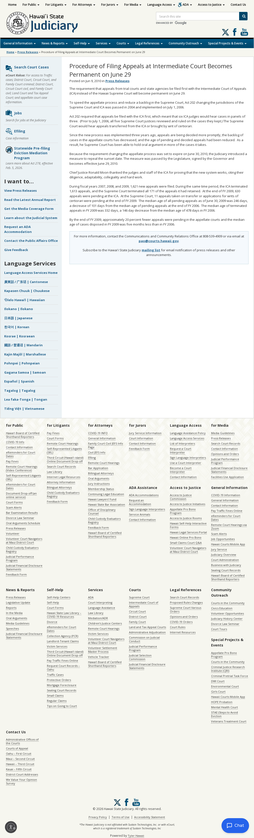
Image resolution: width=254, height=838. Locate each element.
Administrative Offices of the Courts (22, 741)
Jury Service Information (145, 433)
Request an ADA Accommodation (18, 229)
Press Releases (27, 52)
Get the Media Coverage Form (29, 208)
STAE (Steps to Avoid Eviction (224, 714)
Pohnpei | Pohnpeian (22, 363)
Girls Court (218, 691)
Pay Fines (12, 461)
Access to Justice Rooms (186, 518)
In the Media (14, 613)
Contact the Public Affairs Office (31, 240)
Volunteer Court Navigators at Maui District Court (24, 540)
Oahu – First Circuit (18, 753)
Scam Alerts (14, 507)
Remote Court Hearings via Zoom (229, 526)
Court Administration (225, 560)
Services (103, 43)
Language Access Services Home (31, 272)
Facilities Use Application (227, 477)
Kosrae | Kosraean (19, 336)
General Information (19, 43)
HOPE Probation (221, 702)
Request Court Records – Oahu (63, 667)
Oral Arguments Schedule (23, 523)
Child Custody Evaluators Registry (22, 549)
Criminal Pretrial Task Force (229, 676)
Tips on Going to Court (62, 706)
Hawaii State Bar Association (106, 504)
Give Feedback (16, 250)
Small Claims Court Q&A (186, 543)
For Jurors (109, 4)
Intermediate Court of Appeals (143, 604)
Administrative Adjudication (147, 632)
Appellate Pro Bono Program (183, 511)
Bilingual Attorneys (59, 487)
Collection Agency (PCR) (62, 636)
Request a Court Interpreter (180, 450)
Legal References (149, 43)
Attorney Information (61, 482)
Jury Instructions (99, 483)
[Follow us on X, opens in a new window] (225, 32)
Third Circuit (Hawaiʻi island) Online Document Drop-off (65, 459)
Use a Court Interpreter (185, 463)
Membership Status (101, 489)
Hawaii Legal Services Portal (188, 532)
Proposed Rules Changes (186, 602)
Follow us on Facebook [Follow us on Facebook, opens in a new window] (234, 32)
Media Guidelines (222, 433)
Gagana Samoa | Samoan (25, 372)
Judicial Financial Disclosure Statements (24, 567)
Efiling (15, 131)
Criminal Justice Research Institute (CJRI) (228, 669)
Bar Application (98, 468)
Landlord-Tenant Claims (63, 641)
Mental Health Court (224, 707)
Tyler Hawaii (136, 836)
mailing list (151, 250)
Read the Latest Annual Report (30, 199)
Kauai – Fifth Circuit (19, 769)
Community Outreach (185, 43)
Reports (11, 608)
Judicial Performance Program (20, 558)
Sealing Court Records (225, 570)
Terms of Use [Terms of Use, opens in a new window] (120, 817)
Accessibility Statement (149, 817)
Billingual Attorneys (101, 473)
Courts (123, 43)
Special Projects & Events (227, 43)
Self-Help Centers (58, 597)
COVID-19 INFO (98, 433)
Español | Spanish (19, 381)
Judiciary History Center (227, 618)
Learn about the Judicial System (30, 218)
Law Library (54, 472)
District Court (138, 616)
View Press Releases (20, 190)
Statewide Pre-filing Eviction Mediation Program (27, 153)
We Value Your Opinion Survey (21, 781)
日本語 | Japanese (18, 318)
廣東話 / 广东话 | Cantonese (26, 282)
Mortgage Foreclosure (61, 685)
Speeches (12, 628)
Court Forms (14, 502)
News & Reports (55, 43)
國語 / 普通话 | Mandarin (23, 345)
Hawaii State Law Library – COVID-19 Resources (64, 614)
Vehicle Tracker (98, 657)
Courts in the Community (228, 603)
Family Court (137, 622)
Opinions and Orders (225, 454)
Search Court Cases (27, 68)
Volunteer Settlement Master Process (102, 649)
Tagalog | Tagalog (19, 390)
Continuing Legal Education (106, 494)
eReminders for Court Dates (20, 454)
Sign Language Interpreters (188, 457)
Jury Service (219, 549)
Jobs (13, 113)
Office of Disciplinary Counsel (102, 511)
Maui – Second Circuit (20, 759)
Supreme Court (139, 597)
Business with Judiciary (226, 565)
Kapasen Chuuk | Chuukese (27, 291)
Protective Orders (59, 680)
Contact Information (19, 447)
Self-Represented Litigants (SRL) (23, 477)
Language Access (161, 4)
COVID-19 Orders (181, 622)
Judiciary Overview (223, 554)
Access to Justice (211, 4)
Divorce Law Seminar (20, 518)
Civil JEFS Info (96, 452)
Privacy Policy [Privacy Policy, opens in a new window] (98, 817)
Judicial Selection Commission (140, 657)
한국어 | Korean (16, 327)
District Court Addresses (22, 774)
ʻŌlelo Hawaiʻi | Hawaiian (24, 300)
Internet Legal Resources (63, 477)
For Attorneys (83, 4)
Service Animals (139, 514)
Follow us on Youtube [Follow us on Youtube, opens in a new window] (244, 32)
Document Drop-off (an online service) (21, 495)
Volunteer (12, 533)
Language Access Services (187, 438)
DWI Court (217, 681)
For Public (31, 4)
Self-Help (82, 43)
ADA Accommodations (144, 495)
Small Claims (55, 695)
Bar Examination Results (22, 513)
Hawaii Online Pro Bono (185, 537)
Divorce (52, 622)
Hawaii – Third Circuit (20, 764)
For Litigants (55, 4)
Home (12, 4)
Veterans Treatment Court (228, 721)
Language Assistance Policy (188, 433)
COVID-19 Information (225, 495)
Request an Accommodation (140, 502)
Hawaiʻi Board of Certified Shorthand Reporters (22, 435)
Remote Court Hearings (62, 443)
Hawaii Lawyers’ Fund (102, 499)
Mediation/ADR (98, 618)
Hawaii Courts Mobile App (228, 544)
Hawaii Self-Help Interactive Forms (188, 525)
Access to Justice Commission (181, 497)
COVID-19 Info (15, 442)
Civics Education (221, 608)
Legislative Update (18, 602)
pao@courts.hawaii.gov (159, 241)
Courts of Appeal (17, 748)
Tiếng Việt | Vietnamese (24, 408)
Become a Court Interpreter (180, 470)
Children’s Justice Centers (105, 623)
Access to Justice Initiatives (187, 504)
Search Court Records (61, 466)
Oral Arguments (98, 478)
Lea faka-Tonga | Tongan (25, 399)
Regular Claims (56, 701)
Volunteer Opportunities (227, 613)
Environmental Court (225, 686)
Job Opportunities (223, 539)
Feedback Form (16, 574)
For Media (132, 4)
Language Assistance (101, 608)
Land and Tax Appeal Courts (147, 627)
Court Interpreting (100, 602)
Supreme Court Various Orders (185, 609)
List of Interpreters (182, 443)
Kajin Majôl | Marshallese (25, 354)
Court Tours (219, 629)
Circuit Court (137, 611)
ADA (187, 4)
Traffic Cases (55, 675)
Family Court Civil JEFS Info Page (105, 445)
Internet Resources (182, 632)
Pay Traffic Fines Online (226, 511)
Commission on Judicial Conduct (144, 639)
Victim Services (57, 646)
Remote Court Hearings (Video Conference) (21, 468)
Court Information (141, 438)
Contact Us (238, 4)
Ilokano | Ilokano (18, 309)
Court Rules (177, 627)
